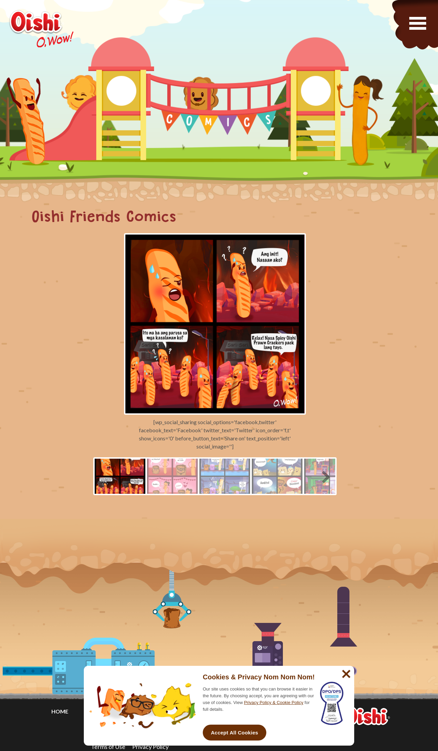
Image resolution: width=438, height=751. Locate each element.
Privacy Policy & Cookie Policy (273, 702)
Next (323, 475)
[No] (345, 671)
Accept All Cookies (234, 732)
